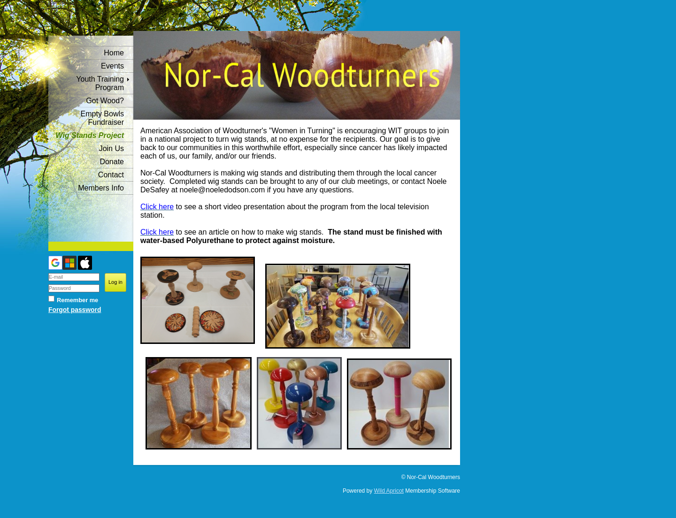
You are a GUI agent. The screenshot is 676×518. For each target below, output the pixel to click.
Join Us (111, 148)
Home (114, 53)
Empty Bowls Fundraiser (102, 118)
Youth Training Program (100, 83)
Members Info (101, 188)
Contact (111, 175)
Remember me (77, 300)
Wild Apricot (389, 491)
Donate (112, 162)
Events (112, 66)
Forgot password (74, 309)
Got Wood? (105, 101)
